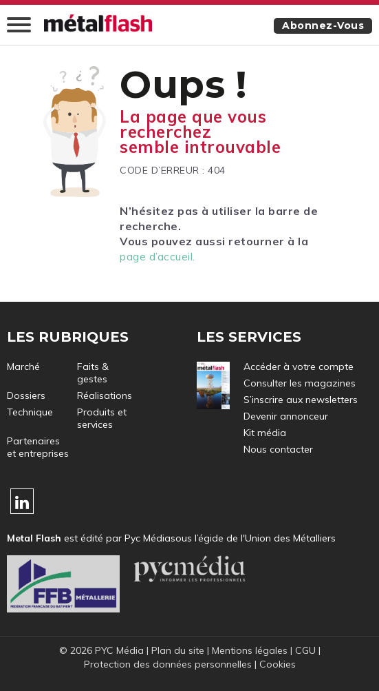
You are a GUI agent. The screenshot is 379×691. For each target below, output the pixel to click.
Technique (30, 412)
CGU (305, 650)
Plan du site (177, 650)
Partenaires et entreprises (38, 447)
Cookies (277, 664)
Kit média (264, 432)
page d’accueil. (157, 256)
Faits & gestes (93, 372)
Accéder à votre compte (298, 366)
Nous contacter (278, 449)
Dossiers (26, 395)
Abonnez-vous (323, 25)
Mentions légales (250, 650)
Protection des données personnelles (168, 664)
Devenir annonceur (285, 416)
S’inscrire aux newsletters (300, 399)
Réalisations (104, 395)
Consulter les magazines (299, 383)
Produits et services (102, 418)
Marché (23, 366)
